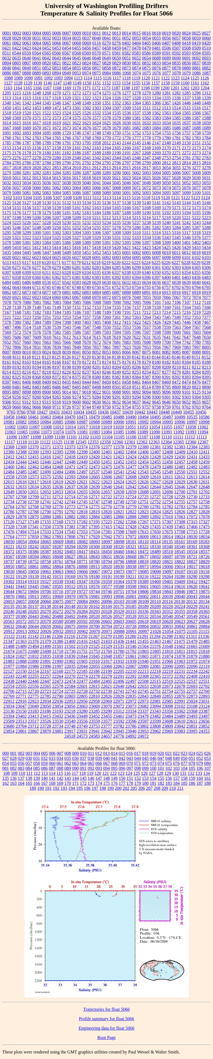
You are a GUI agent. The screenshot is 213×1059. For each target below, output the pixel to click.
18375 (21, 551)
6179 (76, 262)
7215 (176, 312)
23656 (204, 721)
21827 (21, 656)
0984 (106, 73)
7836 (46, 347)
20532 (143, 616)
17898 (69, 536)
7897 (116, 347)
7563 (176, 327)
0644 (66, 58)
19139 (33, 576)
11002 (10, 427)
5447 (46, 252)
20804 (143, 626)
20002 (143, 596)
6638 (176, 282)
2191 (126, 152)
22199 (106, 671)
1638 (196, 122)
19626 (191, 586)
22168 (57, 671)
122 (113, 773)
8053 (106, 352)
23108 (191, 706)
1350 (96, 103)
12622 (94, 482)
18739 (21, 561)
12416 (45, 457)
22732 (94, 691)
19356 (94, 581)
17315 (191, 521)
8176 (126, 362)
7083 (56, 302)
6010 (166, 252)
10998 (204, 422)
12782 (167, 506)
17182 (82, 521)
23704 (21, 726)
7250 (36, 317)
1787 (26, 142)
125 (136, 773)
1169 (66, 88)
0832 (146, 63)
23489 (179, 716)
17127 (21, 521)
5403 (206, 242)
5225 (16, 222)
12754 (167, 501)
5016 (66, 177)
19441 (8, 586)
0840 (6, 68)
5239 (156, 222)
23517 (33, 721)
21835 (45, 656)
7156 (126, 307)
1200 (165, 88)
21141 (21, 636)
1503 (96, 108)
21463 (155, 641)
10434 (78, 412)
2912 (96, 167)
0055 (156, 38)
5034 (26, 182)
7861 (106, 347)
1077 (166, 73)
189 (32, 788)
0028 (6, 38)
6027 (76, 257)
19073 (119, 571)
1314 (16, 98)
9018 (86, 392)
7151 (76, 307)
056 (21, 763)
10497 (167, 417)
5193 (176, 212)
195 (79, 788)
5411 (26, 247)
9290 (106, 397)
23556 (82, 721)
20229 (191, 606)
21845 (94, 656)
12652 (45, 491)
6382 (86, 277)
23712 (33, 726)
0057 (176, 38)
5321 (16, 237)
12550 (179, 472)
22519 (167, 681)
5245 (6, 227)
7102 (166, 302)
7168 (16, 312)
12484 (8, 472)
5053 (196, 182)
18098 (119, 541)
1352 (116, 103)
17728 (204, 531)
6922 (26, 297)
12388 (21, 452)
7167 (6, 312)
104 (184, 768)
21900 (57, 661)
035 (67, 758)
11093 (190, 432)
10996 (179, 422)
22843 (143, 696)
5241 (176, 222)
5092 (136, 192)
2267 (136, 152)
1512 (156, 108)
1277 (126, 93)
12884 (94, 516)
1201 (175, 88)
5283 (166, 227)
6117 (26, 262)
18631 (82, 556)
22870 (179, 696)
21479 (191, 641)
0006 (56, 33)
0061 (6, 43)
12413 (21, 457)
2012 (106, 142)
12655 (82, 491)
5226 (26, 222)
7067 (176, 297)
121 (105, 773)
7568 (206, 327)
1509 (126, 108)
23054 (57, 706)
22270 (69, 676)
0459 (116, 48)
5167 (136, 207)
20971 (106, 631)
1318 (56, 98)
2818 (16, 167)
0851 (36, 68)
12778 (118, 506)
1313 (6, 98)
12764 (8, 506)
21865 (143, 656)
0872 (116, 68)
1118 (126, 78)
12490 (45, 472)
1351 (106, 103)
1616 (26, 122)
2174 (206, 147)
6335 (96, 272)
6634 (146, 282)
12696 (167, 491)
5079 (6, 192)
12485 (21, 472)
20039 (167, 596)
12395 (57, 452)
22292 (130, 676)
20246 (8, 611)
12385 (204, 447)
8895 (6, 392)
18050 (9, 541)
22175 (69, 671)
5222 (196, 217)
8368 (36, 377)
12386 (8, 452)
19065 (70, 571)
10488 (118, 417)
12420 (94, 457)
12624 (118, 482)
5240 (166, 222)
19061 (45, 571)
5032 (6, 182)
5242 (186, 222)
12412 (8, 457)
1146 (47, 83)
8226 (66, 372)
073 (153, 763)
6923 (36, 297)
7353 (196, 317)
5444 (16, 252)
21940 (143, 661)
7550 (106, 327)
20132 (191, 601)
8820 (186, 387)
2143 (116, 142)
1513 (166, 108)
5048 (146, 182)
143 (67, 778)
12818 (82, 511)
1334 (156, 98)
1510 (136, 108)
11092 (178, 432)
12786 (8, 511)
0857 (96, 68)
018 (145, 753)
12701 (191, 491)
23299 (106, 711)
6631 (116, 282)
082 (13, 768)
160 (199, 778)
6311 (46, 272)
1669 (26, 127)
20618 (143, 621)
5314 (156, 232)
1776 (126, 137)
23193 (57, 711)
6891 (146, 292)
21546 (130, 646)
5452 (96, 252)
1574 (66, 118)
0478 (136, 48)
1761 (16, 137)
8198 (66, 367)
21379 (45, 641)
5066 (96, 187)
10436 (103, 412)
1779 (156, 137)
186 (192, 783)
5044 (106, 182)
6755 (146, 287)
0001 (6, 33)
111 (29, 773)
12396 (69, 452)
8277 (166, 372)
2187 (86, 152)
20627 (191, 621)
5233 (96, 222)
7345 (166, 317)
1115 (97, 78)
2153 (6, 147)
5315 (166, 232)
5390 (96, 242)
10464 (57, 417)
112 (37, 773)
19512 (69, 586)
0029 (16, 38)
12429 (167, 457)
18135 (167, 541)
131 (183, 773)
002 (21, 753)
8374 (66, 377)
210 (172, 788)
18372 (8, 551)
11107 (143, 437)
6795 (206, 287)
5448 (56, 252)
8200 (86, 367)
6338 (126, 272)
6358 (16, 277)
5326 (66, 237)
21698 (45, 651)
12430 (179, 457)
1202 (185, 88)
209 (164, 788)
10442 (139, 412)
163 (13, 783)
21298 (167, 636)
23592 (118, 721)
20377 (8, 616)
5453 (106, 252)
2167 (136, 147)
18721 (191, 556)
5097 (176, 192)
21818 (204, 651)
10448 (164, 412)
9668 (46, 407)
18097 (106, 541)
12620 (69, 482)
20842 (179, 626)
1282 (176, 93)
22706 (8, 691)
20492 (69, 616)
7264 (146, 317)
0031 (36, 38)
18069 (58, 541)
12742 (57, 501)
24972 (143, 736)
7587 (86, 332)
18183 (203, 541)
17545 (69, 531)
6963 (66, 297)
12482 (191, 467)
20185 (130, 606)
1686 (176, 127)
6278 (46, 267)
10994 (155, 422)
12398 (82, 452)
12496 (69, 472)
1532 (96, 113)
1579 (116, 118)
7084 (66, 302)
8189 (6, 367)
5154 (6, 207)
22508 (143, 681)
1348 (76, 103)
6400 (166, 277)
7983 (186, 347)
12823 (143, 511)
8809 (176, 387)
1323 (96, 98)
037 (83, 758)
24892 (130, 736)
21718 (57, 651)
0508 (186, 48)
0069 (86, 43)
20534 (155, 616)
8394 (196, 377)
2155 (26, 147)
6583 (76, 282)
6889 (136, 292)
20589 (69, 621)
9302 (176, 397)
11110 (166, 437)
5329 (96, 237)
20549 (191, 616)
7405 (96, 322)
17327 (204, 521)
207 (149, 788)
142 (60, 778)
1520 (26, 113)
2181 (56, 152)
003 (29, 753)
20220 (167, 606)
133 (199, 773)
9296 (146, 397)
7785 (206, 342)
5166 (126, 207)
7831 (36, 347)
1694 (36, 132)
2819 (26, 167)
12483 (204, 467)
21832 (33, 656)
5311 (146, 232)
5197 (6, 217)
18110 (143, 541)
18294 (69, 546)
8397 (6, 382)
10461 (33, 417)
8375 (76, 377)
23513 (21, 721)
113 (44, 773)
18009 (143, 536)
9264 (46, 397)
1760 (6, 137)
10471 (82, 417)
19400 (155, 581)
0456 (86, 48)
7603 (196, 332)
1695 (46, 132)
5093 (146, 192)
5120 (165, 197)
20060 (45, 601)
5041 (96, 182)
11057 (178, 427)
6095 (136, 257)
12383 (179, 447)
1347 (66, 103)
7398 (66, 322)
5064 (76, 187)
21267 (94, 636)
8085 (176, 352)
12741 (45, 501)
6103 (206, 257)
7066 (166, 297)
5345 (176, 237)
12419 (82, 457)
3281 (26, 172)
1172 (96, 88)
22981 (155, 701)
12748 (106, 501)
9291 (116, 397)
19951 (45, 596)
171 (75, 783)
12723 (118, 496)
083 (21, 768)
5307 (106, 232)
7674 (106, 342)
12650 (21, 491)
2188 (96, 152)
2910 (76, 167)
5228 (46, 222)
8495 (76, 387)
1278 (136, 93)
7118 (206, 302)
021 (168, 753)
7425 (146, 322)
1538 (146, 113)
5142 (166, 202)
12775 (94, 506)
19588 (118, 586)
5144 (186, 202)
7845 (66, 347)
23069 (94, 706)
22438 (8, 681)
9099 (176, 392)
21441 (130, 641)
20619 (155, 621)
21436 (118, 641)
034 (60, 758)
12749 (118, 501)
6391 (106, 277)
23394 (8, 716)
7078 (6, 302)
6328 (66, 272)
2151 (196, 142)
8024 (46, 352)
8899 (36, 392)
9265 (56, 397)
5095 (166, 192)
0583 (136, 53)
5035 (36, 182)
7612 (66, 337)
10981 (8, 422)
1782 (186, 137)
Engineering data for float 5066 (107, 1028)
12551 (191, 472)
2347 (146, 157)
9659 (6, 407)
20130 (179, 601)
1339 (206, 98)
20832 (155, 626)
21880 (204, 656)
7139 (26, 307)
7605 (6, 337)
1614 (6, 122)
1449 (206, 103)
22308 (143, 676)
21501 (57, 646)
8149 (186, 357)
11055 (166, 427)
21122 (9, 636)
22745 (143, 691)
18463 (130, 551)
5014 (46, 177)
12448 (69, 462)
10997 (191, 422)
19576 (94, 586)
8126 (66, 357)
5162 (86, 207)
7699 (156, 342)
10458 (8, 417)
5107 (57, 197)
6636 (156, 282)
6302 (166, 267)
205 (133, 788)
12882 (69, 516)
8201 (96, 367)
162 (5, 783)
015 (122, 753)
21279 (106, 636)
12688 (143, 491)
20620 (167, 621)
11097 (23, 437)
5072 (146, 187)
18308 (106, 546)
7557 (146, 327)
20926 (45, 631)
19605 (155, 586)
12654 (69, 491)
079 (199, 763)
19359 (106, 581)
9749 (96, 407)
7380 (16, 322)
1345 (46, 103)
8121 (36, 357)
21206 (57, 636)
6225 (156, 262)
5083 (46, 192)
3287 (86, 172)
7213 (156, 312)
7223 (26, 317)
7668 (76, 342)
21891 (45, 661)
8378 (86, 377)
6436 (196, 277)
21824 (8, 656)
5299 (26, 232)
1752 (136, 132)
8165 (46, 362)
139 (36, 778)
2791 (76, 162)
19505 (57, 586)
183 (168, 783)
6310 (36, 272)
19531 (82, 586)
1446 (186, 103)
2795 (106, 162)
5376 (196, 237)
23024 (191, 701)
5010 (6, 177)
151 (129, 778)
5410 (16, 247)
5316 (176, 232)
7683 (126, 342)
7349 (176, 317)
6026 (66, 257)
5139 (136, 202)
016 (129, 753)
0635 (16, 58)
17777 (21, 536)
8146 (176, 357)
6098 (166, 257)
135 (5, 778)
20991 (131, 631)
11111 (178, 437)
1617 (36, 122)
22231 (179, 671)
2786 (26, 162)
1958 (96, 142)
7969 (176, 347)
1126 (204, 78)
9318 (56, 402)
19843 (167, 591)
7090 (116, 302)
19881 (21, 596)
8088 (196, 352)
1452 (26, 108)
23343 (155, 711)
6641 (206, 282)
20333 (130, 611)
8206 (136, 367)
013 (106, 753)
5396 (136, 242)
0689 (166, 58)
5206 (46, 217)
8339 (26, 377)
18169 (191, 541)
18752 (33, 561)
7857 (96, 347)
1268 (46, 93)
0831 (136, 63)
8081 (156, 352)
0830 (126, 63)
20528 (130, 616)
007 (60, 753)
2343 (106, 157)
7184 (56, 312)
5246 (16, 227)
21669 (204, 646)
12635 (45, 486)
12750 (130, 501)
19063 (58, 571)
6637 (166, 282)
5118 (146, 197)
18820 (155, 561)
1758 (196, 132)
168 (52, 783)
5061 (46, 187)
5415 (66, 247)
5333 (136, 237)
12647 (191, 486)
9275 (86, 397)
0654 (146, 58)
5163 (96, 207)
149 (114, 778)
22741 (118, 691)
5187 (116, 212)
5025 (146, 177)
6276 (26, 267)
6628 (86, 282)
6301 (156, 267)
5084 (56, 192)
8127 (76, 357)
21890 (33, 661)
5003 (146, 172)
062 (67, 763)
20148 (69, 606)
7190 (116, 312)
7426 (156, 322)
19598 (130, 586)
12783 (179, 506)
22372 (167, 676)
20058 (33, 601)
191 (48, 788)
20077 (70, 601)
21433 (106, 641)
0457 (96, 48)
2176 (16, 152)
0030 (26, 38)
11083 (94, 432)
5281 (146, 227)
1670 (36, 127)
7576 (36, 332)
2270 (166, 152)
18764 (69, 561)
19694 (33, 591)
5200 (36, 217)
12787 (21, 511)
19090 (155, 571)
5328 (86, 237)
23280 (82, 711)
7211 (136, 312)
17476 (8, 531)
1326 (116, 98)
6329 (76, 272)
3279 (6, 172)
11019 (106, 427)
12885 (106, 516)
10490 (130, 417)
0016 (146, 33)
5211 (96, 217)
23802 (143, 726)
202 (126, 788)
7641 (166, 337)
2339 (66, 157)
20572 (21, 621)
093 (98, 768)
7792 (6, 347)
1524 (66, 113)
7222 (16, 317)
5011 (16, 177)
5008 (196, 172)
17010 (167, 516)
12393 (45, 452)
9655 (196, 402)
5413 (46, 247)
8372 (56, 377)
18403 (69, 551)
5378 (6, 242)
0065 (46, 43)
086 (44, 768)
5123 (195, 197)
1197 (135, 88)
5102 (7, 197)
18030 (191, 536)
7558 (156, 327)
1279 (146, 93)
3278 (206, 167)
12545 (155, 472)
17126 (8, 521)
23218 (69, 711)
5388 (76, 242)
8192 (16, 367)
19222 (155, 576)
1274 (96, 93)
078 (192, 763)
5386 (66, 242)
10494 (143, 417)
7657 (16, 342)
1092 (48, 78)
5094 (156, 192)
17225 (106, 521)
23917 (69, 731)
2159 (66, 147)
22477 (82, 681)
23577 (106, 721)
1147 (57, 83)
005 (44, 753)
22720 (33, 691)
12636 (57, 486)
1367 (166, 103)
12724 (130, 496)
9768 (31, 412)
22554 (8, 686)
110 (22, 773)
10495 (155, 417)
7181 (26, 312)
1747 (86, 132)
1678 (106, 127)
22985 (167, 701)
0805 (16, 63)
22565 (45, 686)
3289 (106, 172)
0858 (106, 68)
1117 (116, 78)
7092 (126, 302)
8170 (76, 362)
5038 (66, 182)
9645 (156, 402)
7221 (6, 317)
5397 (146, 242)
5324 (46, 237)
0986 (116, 73)
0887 (16, 73)
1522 (46, 113)
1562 (156, 113)
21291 (142, 636)
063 (75, 763)
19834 (155, 591)
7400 (76, 322)
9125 (196, 392)
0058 (186, 38)
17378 (57, 526)
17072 (191, 516)
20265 (33, 611)
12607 (118, 477)
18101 (131, 541)
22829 (118, 696)
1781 (176, 137)
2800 (156, 162)
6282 (86, 267)
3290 (116, 172)
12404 (130, 452)
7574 (26, 332)
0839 (206, 63)
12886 (118, 516)
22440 (21, 681)
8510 (126, 387)
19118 (204, 571)
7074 (196, 297)
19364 (118, 581)
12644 (155, 486)
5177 (26, 212)
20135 (8, 606)
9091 (126, 392)
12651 (33, 491)
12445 (33, 462)
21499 (45, 646)
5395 (126, 242)
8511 (136, 387)
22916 (21, 701)
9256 (16, 397)
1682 (136, 127)
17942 (106, 536)
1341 (16, 103)
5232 (86, 222)
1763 (36, 137)
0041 (106, 38)
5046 (126, 182)
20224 (179, 606)
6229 (196, 262)
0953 (76, 73)
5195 (196, 212)
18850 (8, 566)
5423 (146, 247)
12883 (82, 516)
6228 (186, 262)
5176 (16, 212)
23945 (118, 731)
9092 (136, 392)
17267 (143, 521)
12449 (82, 462)
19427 (204, 581)
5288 (206, 227)
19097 (167, 571)
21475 (179, 641)
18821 (167, 561)
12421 (106, 457)
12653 (57, 491)
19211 (130, 576)
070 (129, 763)
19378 (130, 581)
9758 (156, 407)
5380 (16, 242)
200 (118, 788)
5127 (26, 202)
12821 (118, 511)
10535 (191, 417)
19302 (8, 581)
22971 (118, 701)
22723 (45, 691)
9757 (146, 407)
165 (29, 783)
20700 (94, 626)
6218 (96, 262)
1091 (38, 78)
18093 (94, 541)
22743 (130, 691)
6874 (36, 292)
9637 (136, 402)
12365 (178, 442)
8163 (26, 362)
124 (129, 773)
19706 (45, 591)
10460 (21, 417)
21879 (191, 656)
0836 (186, 63)
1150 (86, 83)
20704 (106, 626)
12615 (8, 482)
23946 (130, 731)
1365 (146, 103)
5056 (6, 187)
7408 (106, 322)
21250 (81, 636)
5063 (66, 187)
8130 (96, 357)
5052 (186, 182)
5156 (26, 207)
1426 (176, 103)
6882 (76, 292)
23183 (33, 711)
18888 (82, 566)
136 (13, 778)
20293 (94, 611)
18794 (106, 561)
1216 (26, 93)
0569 (86, 53)
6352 (166, 272)
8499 (106, 387)
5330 (106, 237)
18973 (143, 566)
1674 (76, 127)
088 (60, 768)
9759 (166, 407)
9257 (26, 397)
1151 (96, 83)
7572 (16, 332)
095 (114, 768)
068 (114, 763)
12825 (167, 511)
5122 (185, 197)
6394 (136, 277)
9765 (11, 412)
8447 (96, 382)
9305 (206, 397)
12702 (204, 491)
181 (153, 783)
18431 (94, 551)
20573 (33, 621)
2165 (116, 147)
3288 (96, 172)
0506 (166, 48)
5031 (206, 177)
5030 (196, 177)
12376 (94, 447)
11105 (119, 437)
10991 (130, 422)
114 (52, 773)
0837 (196, 63)
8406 (26, 382)
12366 (190, 442)
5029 (186, 177)
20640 (21, 626)
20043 (191, 596)
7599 (166, 332)
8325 (16, 377)
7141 (46, 307)
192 (56, 788)
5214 (126, 217)
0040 (96, 38)
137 (21, 778)
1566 (196, 113)
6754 (136, 287)
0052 (126, 38)
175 (106, 783)
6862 (6, 292)
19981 (94, 596)
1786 (16, 142)
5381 (26, 242)
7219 (196, 312)
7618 (106, 337)
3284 (56, 172)
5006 (176, 172)
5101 (206, 192)
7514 (26, 327)
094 (106, 768)
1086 (196, 73)
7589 (96, 332)
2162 (86, 147)
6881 (66, 292)
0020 (176, 33)
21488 (8, 646)
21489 (21, 646)
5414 (56, 247)
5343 (166, 237)
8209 (166, 367)
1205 (6, 93)
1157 (155, 83)
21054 (167, 631)
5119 (155, 197)
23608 (167, 721)
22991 (179, 701)
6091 (96, 257)
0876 (156, 68)
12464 (45, 467)
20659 (45, 626)
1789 (46, 142)
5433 (196, 247)
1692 (16, 132)
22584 (69, 686)
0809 (36, 63)
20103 (119, 601)
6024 (46, 257)
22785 (45, 696)
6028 (86, 257)
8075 (146, 352)
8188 (206, 362)
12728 (167, 496)
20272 (57, 611)
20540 (167, 616)
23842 (179, 726)
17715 (191, 531)
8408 (36, 382)
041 (114, 758)
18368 (204, 546)
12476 (118, 467)
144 (75, 778)
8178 (136, 362)
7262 (126, 317)
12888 (130, 516)
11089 (142, 432)
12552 (204, 472)
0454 (66, 48)
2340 (76, 157)
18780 (94, 561)
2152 (206, 142)
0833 (156, 63)
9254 (6, 397)
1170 (76, 88)
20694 (82, 626)
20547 (179, 616)
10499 (179, 417)
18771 (82, 561)
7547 (86, 327)
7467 (206, 322)
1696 (56, 132)
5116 (136, 197)
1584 (166, 118)
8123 (46, 357)
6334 (86, 272)
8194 (36, 367)
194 (71, 788)
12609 (143, 477)
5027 (166, 177)
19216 (143, 576)
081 (5, 768)
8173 (96, 362)
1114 (87, 78)
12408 (167, 452)
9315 (46, 402)
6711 (36, 287)
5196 (206, 212)
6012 (186, 252)
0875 (146, 68)
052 (199, 758)
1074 (136, 73)
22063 (118, 666)
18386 (33, 551)
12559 (21, 477)
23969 (167, 731)
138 (29, 778)
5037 (56, 182)
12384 (191, 447)
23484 (167, 716)
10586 (204, 417)
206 (141, 788)
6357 (6, 277)
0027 (206, 33)
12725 (143, 496)
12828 (204, 511)
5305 (86, 232)
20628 (204, 621)
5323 (36, 237)
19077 (131, 571)
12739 (33, 501)
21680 (33, 651)
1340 (6, 103)
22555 (21, 686)
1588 (206, 118)
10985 (57, 422)
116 (67, 773)
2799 (146, 162)
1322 (86, 98)
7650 (206, 337)
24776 (118, 736)
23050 (45, 706)
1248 (36, 93)
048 (168, 758)
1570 (26, 118)
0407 (166, 43)
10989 (106, 422)
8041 (76, 352)
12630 (191, 482)
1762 (26, 137)
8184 (186, 362)
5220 (176, 217)
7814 (26, 347)
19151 (57, 576)
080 (207, 763)
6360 (36, 277)
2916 (136, 167)
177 (122, 783)
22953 (69, 701)
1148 (67, 83)
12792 (69, 511)
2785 (16, 162)
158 (184, 778)
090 (75, 768)
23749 (82, 726)
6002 (136, 252)
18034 (204, 536)
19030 (9, 571)
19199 (118, 576)
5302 (56, 232)
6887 (116, 292)
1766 (66, 137)
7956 (156, 347)
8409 (46, 382)
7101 (156, 302)
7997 (196, 347)
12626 (143, 482)
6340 (146, 272)
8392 (176, 377)
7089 (106, 302)
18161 (179, 541)
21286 (130, 636)
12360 (117, 442)
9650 (176, 402)
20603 (118, 621)
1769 (96, 137)
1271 (66, 93)
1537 (136, 113)
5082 (36, 192)
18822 (179, 561)
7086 (86, 302)
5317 (186, 232)
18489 (155, 551)
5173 (196, 207)
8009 (16, 352)
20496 (82, 616)
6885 (106, 292)
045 (145, 758)
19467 (45, 586)
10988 (94, 422)
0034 (66, 38)
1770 (106, 137)
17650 (155, 531)
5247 (26, 227)
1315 (26, 98)
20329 (118, 611)
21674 (8, 651)
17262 (118, 521)
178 (129, 783)
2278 (36, 157)
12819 (94, 511)
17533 (45, 531)
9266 (66, 397)
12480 (167, 467)
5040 (86, 182)
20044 (204, 596)
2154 (16, 147)
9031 (106, 392)
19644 (8, 591)
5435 (6, 252)
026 (207, 753)
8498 (96, 387)
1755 (166, 132)
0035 (76, 38)
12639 (94, 486)
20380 (21, 616)
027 (5, 758)
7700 (166, 342)
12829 (8, 516)
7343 (156, 317)
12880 (45, 516)
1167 (47, 88)
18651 (106, 556)
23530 (57, 721)
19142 (45, 576)
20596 (94, 621)
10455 (188, 412)
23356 (167, 711)
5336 (156, 237)
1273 (86, 93)
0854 (66, 68)
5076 (186, 187)
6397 (156, 277)
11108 (154, 437)
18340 (167, 546)
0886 (6, 73)
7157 (136, 307)
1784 (206, 137)
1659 (206, 122)
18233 (21, 546)
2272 (186, 152)
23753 (94, 726)
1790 (56, 142)
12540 (106, 472)
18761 (57, 561)
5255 (96, 227)
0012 (106, 33)
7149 (56, 307)
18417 (82, 551)
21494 (33, 646)
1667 (6, 127)
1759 (206, 132)
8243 (96, 372)
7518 (36, 327)
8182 (166, 362)
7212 (146, 312)
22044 (82, 666)
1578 (106, 118)
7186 (76, 312)
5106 (47, 197)
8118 (26, 357)
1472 (56, 108)
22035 (69, 666)
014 (114, 753)
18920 (106, 566)
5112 (96, 197)
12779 (130, 506)
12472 (82, 467)
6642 (6, 287)
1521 (36, 113)
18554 (191, 551)
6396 (146, 277)
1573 (56, 118)
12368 (8, 447)
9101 (186, 392)
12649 (8, 491)
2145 (136, 142)
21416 (82, 641)
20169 (106, 606)
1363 (126, 103)
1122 (165, 78)
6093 (116, 257)
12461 (21, 467)
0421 (6, 48)
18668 (130, 556)
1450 (6, 108)
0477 (126, 48)
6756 (156, 287)
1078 (176, 73)
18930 (118, 566)
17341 (33, 526)
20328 (106, 611)
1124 (185, 78)
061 (60, 763)
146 (91, 778)
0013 (116, 33)
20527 (118, 616)
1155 (136, 83)
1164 (17, 88)
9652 (186, 402)
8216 (26, 372)
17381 (69, 526)
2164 (106, 147)
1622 (76, 122)
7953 (146, 347)
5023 (126, 177)
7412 (116, 322)
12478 (143, 467)
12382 (167, 447)
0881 (196, 68)
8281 (186, 372)
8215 (16, 372)
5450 (76, 252)
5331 (116, 237)
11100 (59, 437)
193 (63, 788)
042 (122, 758)
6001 (126, 252)
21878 (179, 656)
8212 (196, 367)
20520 (94, 616)
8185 (196, 362)
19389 (143, 581)
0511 (6, 53)
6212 (86, 262)
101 (161, 768)
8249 (116, 372)
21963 (179, 661)
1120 (145, 78)
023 (184, 753)
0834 (166, 63)
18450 (106, 551)
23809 (167, 726)
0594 (196, 53)
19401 (167, 581)
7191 (126, 312)
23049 (33, 706)
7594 (116, 332)
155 (161, 778)
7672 (96, 342)
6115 (16, 262)
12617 (33, 482)
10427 (42, 412)
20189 (143, 606)
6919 (206, 292)
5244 (206, 222)
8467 (156, 382)
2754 (176, 157)
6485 (16, 282)
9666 (36, 407)
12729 (179, 496)
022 (176, 753)
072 (145, 763)
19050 (33, 571)
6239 (206, 262)
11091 (166, 432)
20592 (82, 621)
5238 (146, 222)
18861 (33, 566)
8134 (106, 357)
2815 (196, 162)
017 (137, 753)
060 (52, 763)
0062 (16, 43)
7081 (36, 302)
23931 (82, 731)
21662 (179, 646)
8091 (206, 352)
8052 (96, 352)
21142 (33, 636)
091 (83, 768)
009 (75, 753)
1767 (76, 137)
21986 (33, 666)
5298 (16, 232)
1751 (126, 132)
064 (83, 763)
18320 (118, 546)
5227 (36, 222)
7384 (36, 322)
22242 (204, 671)
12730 (191, 496)
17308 (179, 521)
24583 (94, 736)
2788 (46, 162)
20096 (106, 601)
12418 (69, 457)
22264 (57, 676)
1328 (136, 98)
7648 (196, 337)
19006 (167, 566)
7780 (196, 342)
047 (161, 758)
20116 (167, 601)
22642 (130, 686)
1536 (126, 113)
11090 (154, 432)
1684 (156, 127)
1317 (46, 98)
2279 (46, 157)
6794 (196, 287)
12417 (57, 457)
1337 (186, 98)
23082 (143, 706)
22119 (204, 666)
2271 (176, 152)
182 (161, 783)
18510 (167, 551)
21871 (155, 656)
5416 (76, 247)
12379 (130, 447)
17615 (143, 531)
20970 (94, 631)
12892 (155, 516)
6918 (196, 292)
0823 (76, 63)
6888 (126, 292)
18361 (191, 546)
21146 (45, 636)
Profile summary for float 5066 (106, 1018)
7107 (186, 302)
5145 (196, 202)
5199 (26, 217)
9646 (166, 402)
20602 (106, 621)
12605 (94, 477)
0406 (156, 43)
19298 (204, 576)
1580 (126, 118)
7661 (36, 342)
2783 (206, 157)
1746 (76, 132)
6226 (166, 262)
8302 (6, 377)
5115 (126, 197)
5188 (126, 212)
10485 (106, 417)
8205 (126, 367)
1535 (116, 113)
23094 (155, 706)
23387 (204, 711)
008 (67, 753)
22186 (94, 671)
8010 (26, 352)
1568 (6, 118)
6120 (46, 262)
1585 (176, 118)
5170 (166, 207)
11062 (202, 427)
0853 (56, 68)
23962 (155, 731)
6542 (66, 282)
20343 (155, 611)
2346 (136, 157)
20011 (155, 596)
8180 (156, 362)
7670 (86, 342)
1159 (175, 83)
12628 (167, 482)
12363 (154, 442)
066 (98, 763)
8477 (206, 382)
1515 (186, 108)
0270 (106, 43)
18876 (69, 566)
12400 (94, 452)
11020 (118, 427)
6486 (26, 282)
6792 (176, 287)
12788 (33, 511)
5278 (116, 227)
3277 (196, 167)
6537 (56, 282)
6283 (96, 267)
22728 (82, 691)
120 (98, 773)
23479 (143, 716)
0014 (126, 33)
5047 (136, 182)
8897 (16, 392)
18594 (33, 556)
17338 (21, 526)
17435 (155, 526)
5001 (126, 172)
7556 (136, 327)
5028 (176, 177)
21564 (143, 646)
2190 (116, 152)
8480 (6, 387)
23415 (45, 716)
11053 (142, 427)
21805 (155, 651)
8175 (116, 362)
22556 (33, 686)
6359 (26, 277)
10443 (152, 412)
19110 (192, 571)
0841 (16, 68)
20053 (9, 601)
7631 (146, 337)
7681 (116, 342)
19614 (167, 586)
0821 (56, 63)
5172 (186, 207)
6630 (106, 282)
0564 (36, 53)
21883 (8, 661)
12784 (191, 506)
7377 (206, 317)
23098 (167, 706)
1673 (66, 127)
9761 (176, 407)
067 (106, 763)
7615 (96, 337)
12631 (204, 482)
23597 (143, 721)
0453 (56, 48)
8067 (136, 352)
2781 (186, 157)
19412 (191, 581)
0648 (96, 58)
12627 (155, 482)
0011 (96, 33)
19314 (21, 581)
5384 (46, 242)
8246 (106, 372)
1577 (96, 118)
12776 (106, 506)
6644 (26, 287)
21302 (179, 636)
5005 (166, 172)
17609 (130, 531)
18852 (21, 566)
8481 (16, 387)
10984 (45, 422)
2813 (176, 162)
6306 (206, 267)
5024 (136, 177)
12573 (33, 477)
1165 (27, 88)
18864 (57, 566)
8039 (66, 352)
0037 (86, 38)
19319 (33, 581)
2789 (56, 162)
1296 (196, 93)
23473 (130, 716)
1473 (66, 108)
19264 (167, 576)
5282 (156, 227)
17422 (118, 526)
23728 (45, 726)
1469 (46, 108)
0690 (176, 58)
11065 (22, 432)
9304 (196, 397)
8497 (86, 387)
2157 (46, 147)
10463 (45, 417)
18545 (179, 551)
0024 (186, 33)
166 (36, 783)
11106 (131, 437)
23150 (21, 711)
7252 (56, 317)
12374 (82, 447)
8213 (206, 367)
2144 (126, 142)
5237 (136, 222)
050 (184, 758)
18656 (118, 556)
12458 (191, 462)
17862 (45, 536)
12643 (143, 486)
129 (167, 773)
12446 (45, 462)
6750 (96, 287)
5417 (86, 247)
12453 (130, 462)
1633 (156, 122)
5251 (66, 227)
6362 (56, 277)
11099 (47, 437)
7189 (106, 312)
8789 (156, 387)
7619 (116, 337)
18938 (130, 566)
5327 (76, 237)
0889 (36, 73)
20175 (118, 606)
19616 (179, 586)
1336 (176, 98)
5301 (46, 232)
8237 (86, 372)
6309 (26, 272)
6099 (176, 257)
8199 (76, 367)
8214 (6, 372)
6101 (186, 257)
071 (137, 763)
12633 (21, 486)
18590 (21, 556)
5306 (96, 232)
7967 (166, 347)
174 (98, 783)
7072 (186, 297)
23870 (45, 731)
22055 (94, 666)
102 (168, 768)
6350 (156, 272)
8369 (46, 377)
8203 (106, 367)
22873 (191, 696)
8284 (196, 372)
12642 (130, 486)
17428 (130, 526)
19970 (69, 596)
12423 (118, 457)
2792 (86, 162)
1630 (126, 122)
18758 (45, 561)
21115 (204, 631)
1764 (46, 137)
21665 (191, 646)
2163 (96, 147)
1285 (186, 93)
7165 (196, 307)
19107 (180, 571)
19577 (106, 586)
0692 (196, 58)
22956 (82, 701)
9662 (26, 407)
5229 (56, 222)
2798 (136, 162)
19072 (106, 571)
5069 (126, 187)
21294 (155, 636)
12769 (45, 506)
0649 (106, 58)
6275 (16, 267)
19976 (82, 596)
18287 (57, 546)
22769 (8, 696)
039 (98, 758)
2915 (126, 167)
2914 (116, 167)
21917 (106, 661)
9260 (36, 397)
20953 (70, 631)
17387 (82, 526)
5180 (56, 212)
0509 (196, 48)
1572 (46, 118)
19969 (57, 596)
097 (129, 768)
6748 (76, 287)
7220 (206, 312)
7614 (86, 337)
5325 (56, 237)
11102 (83, 437)
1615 (16, 122)
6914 (156, 292)
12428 (155, 457)
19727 (82, 591)
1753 (146, 132)
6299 (136, 267)
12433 (204, 457)
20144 (57, 606)
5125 (6, 202)
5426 (176, 247)
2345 (126, 157)
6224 (146, 262)
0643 (56, 58)
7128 (6, 307)
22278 (94, 676)
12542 (130, 472)
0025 (196, 33)
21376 (33, 641)
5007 (186, 172)
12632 (8, 486)
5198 (16, 217)
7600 (176, 332)
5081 (26, 192)
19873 (191, 591)
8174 (106, 362)
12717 (94, 496)
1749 (106, 132)
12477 (130, 467)
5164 (106, 207)
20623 (179, 621)
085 (36, 768)
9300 (156, 397)
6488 (36, 282)
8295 (206, 372)
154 (153, 778)
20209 (155, 606)
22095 (179, 666)
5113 (106, 197)
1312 (206, 93)
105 (192, 768)
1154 (126, 83)
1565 (186, 113)
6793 (186, 287)
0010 (86, 33)
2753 (166, 157)
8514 (146, 387)
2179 (36, 152)
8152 (206, 357)
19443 (21, 586)
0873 (126, 68)
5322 (26, 237)
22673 (167, 686)
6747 (66, 287)
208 (157, 788)
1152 (106, 83)
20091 (94, 601)
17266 (130, 521)
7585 (66, 332)
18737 (8, 561)
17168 (57, 521)
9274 (76, 397)
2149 (176, 142)
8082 (166, 352)
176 (114, 783)
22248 (21, 676)
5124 (205, 197)
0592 (176, 53)
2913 (106, 167)
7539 (56, 327)
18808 (130, 561)
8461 (136, 382)
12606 (106, 477)
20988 (119, 631)
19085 (143, 571)
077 (184, 763)
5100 (196, 192)
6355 (196, 272)
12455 (155, 462)
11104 (107, 437)
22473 (57, 681)
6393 (126, 277)
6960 (56, 297)
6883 (86, 292)
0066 (56, 43)
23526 (45, 721)
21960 (167, 661)
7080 (26, 302)
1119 (136, 78)
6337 (116, 272)
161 (207, 778)
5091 (126, 192)
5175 (6, 212)
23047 (21, 706)
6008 (156, 252)
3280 (16, 172)
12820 (106, 511)
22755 (179, 691)
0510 (206, 48)
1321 (76, 98)
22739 (106, 691)
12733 (204, 496)
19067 (94, 571)
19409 (179, 581)
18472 (143, 551)
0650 (116, 58)
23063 (82, 706)
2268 (146, 152)
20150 (82, 606)
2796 (116, 162)
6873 (26, 292)
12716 (82, 496)
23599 (155, 721)
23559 (94, 721)
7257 (86, 317)
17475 (204, 526)
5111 (87, 197)
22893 (204, 696)
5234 (106, 222)
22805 (82, 696)
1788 (36, 142)
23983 (179, 731)
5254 (86, 227)
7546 (76, 327)
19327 (45, 581)
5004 (156, 172)
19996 (118, 596)
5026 (156, 177)
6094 (126, 257)
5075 (176, 187)
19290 (191, 576)
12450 (94, 462)
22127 (8, 671)
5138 (126, 202)
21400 (69, 641)
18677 (143, 556)
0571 (106, 53)
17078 (204, 516)
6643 (16, 287)
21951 (155, 661)
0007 (66, 33)
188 (207, 783)
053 (207, 758)
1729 (66, 132)
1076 (156, 73)
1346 (56, 103)
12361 (129, 442)
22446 (33, 681)
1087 (206, 73)
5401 (186, 242)
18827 (191, 561)
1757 (186, 132)
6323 (56, 272)
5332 (126, 237)
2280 (56, 157)
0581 (116, 53)
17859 (33, 536)
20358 (191, 611)
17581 (106, 531)
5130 (46, 202)
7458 (196, 322)
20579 (45, 621)
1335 (166, 98)
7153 (96, 307)
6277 (36, 267)
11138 (69, 442)
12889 (143, 516)
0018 (156, 33)
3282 (36, 172)
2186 (76, 152)
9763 (196, 407)
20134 (203, 601)
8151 (196, 357)
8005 (206, 347)
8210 (176, 367)
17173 (69, 521)
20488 (57, 616)
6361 (46, 277)
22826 (106, 696)
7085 (76, 302)
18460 (118, 551)
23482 (155, 716)
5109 (77, 197)
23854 (8, 731)
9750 (106, 407)
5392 (116, 242)
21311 (191, 636)
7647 (186, 337)
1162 (204, 83)
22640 (118, 686)
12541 (118, 472)
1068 (126, 73)
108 (6, 773)
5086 (76, 192)
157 (176, 778)
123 (121, 773)
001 (13, 753)
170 (67, 783)
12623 (106, 482)
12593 (69, 477)
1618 (46, 122)
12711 (45, 496)
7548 (96, 327)
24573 (82, 736)
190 (40, 788)
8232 (76, 372)
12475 (106, 467)
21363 (21, 641)
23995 (191, 731)
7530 (46, 327)
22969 (106, 701)
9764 (206, 407)
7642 (176, 337)
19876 (8, 596)
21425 (94, 641)
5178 (36, 212)
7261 (116, 317)
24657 (106, 736)
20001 (130, 596)
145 (83, 778)
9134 (206, 392)
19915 (33, 596)
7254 (76, 317)
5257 (106, 227)
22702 (204, 686)
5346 (186, 237)
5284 (176, 227)
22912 (8, 701)
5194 (186, 212)
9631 (106, 402)
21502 (69, 646)
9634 (126, 402)
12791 (57, 511)
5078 (206, 187)
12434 (8, 462)
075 (168, 763)
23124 (204, 706)
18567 (8, 556)
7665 (56, 342)
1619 (56, 122)
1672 (56, 127)
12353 (93, 442)
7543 (66, 327)
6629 (96, 282)
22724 (57, 691)
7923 (126, 347)
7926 (136, 347)
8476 (196, 382)
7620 (126, 337)
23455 (106, 716)
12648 (204, 486)
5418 (96, 247)
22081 (155, 666)
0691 (186, 58)
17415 (106, 526)
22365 (155, 676)
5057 (16, 187)
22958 (94, 701)
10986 (69, 422)
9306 (6, 402)
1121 (155, 78)
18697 (167, 556)
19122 (8, 576)
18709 (179, 556)
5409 (6, 247)
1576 (86, 118)
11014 (70, 427)
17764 (8, 536)
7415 (126, 322)
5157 (36, 207)
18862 (45, 566)
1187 (115, 88)
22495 (106, 681)
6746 (56, 287)
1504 (106, 108)
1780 (166, 137)
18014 (167, 536)
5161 (76, 207)
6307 (6, 272)
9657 (206, 402)
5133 (76, 202)
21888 (21, 661)
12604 (82, 477)
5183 (86, 212)
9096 (166, 392)
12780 (143, 506)
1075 (146, 73)
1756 (176, 132)
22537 (191, 681)
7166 (206, 307)
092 (91, 768)
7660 (26, 342)
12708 (21, 496)
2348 (156, 157)
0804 (6, 63)
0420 (206, 43)
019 (153, 753)
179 (137, 783)
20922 (33, 631)
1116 (107, 78)
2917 (146, 167)
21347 (8, 641)
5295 (6, 232)
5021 (116, 177)
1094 (68, 78)
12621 (82, 482)
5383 (36, 242)
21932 (118, 661)
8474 (186, 382)
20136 (21, 606)
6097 (156, 257)
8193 (26, 367)
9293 (126, 397)
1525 (76, 113)
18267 (45, 546)
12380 (143, 447)
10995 (167, 422)
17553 (82, 531)
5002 (136, 172)
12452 (118, 462)
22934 (45, 701)
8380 (96, 377)
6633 (136, 282)
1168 (57, 88)
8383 (126, 377)
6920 (6, 297)
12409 (179, 452)
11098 (35, 437)
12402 (118, 452)
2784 (6, 162)
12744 (69, 501)
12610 (155, 477)
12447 (57, 462)
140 (44, 778)
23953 (143, 731)
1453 (36, 108)
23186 (45, 711)
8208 (156, 367)
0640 (26, 58)
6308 (16, 272)
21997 (57, 666)
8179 (146, 362)
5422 (136, 247)
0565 (46, 53)
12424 (130, 457)
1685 (166, 127)
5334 (146, 237)
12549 (167, 472)
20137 (33, 606)
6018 (196, 252)
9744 (86, 407)
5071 (136, 187)
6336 (106, 272)
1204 (205, 88)
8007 (6, 352)
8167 (66, 362)
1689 (206, 127)
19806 (143, 591)
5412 (36, 247)
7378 (6, 322)
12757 (191, 501)
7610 (46, 337)
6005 (146, 252)
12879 (33, 516)
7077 (206, 297)
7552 (116, 327)
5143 (176, 202)
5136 (106, 202)
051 (192, 758)
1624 (96, 122)
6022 (26, 257)
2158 (56, 147)
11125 (57, 442)
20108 (131, 601)
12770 (57, 506)
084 (29, 768)
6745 (46, 287)
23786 (130, 726)
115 (60, 773)
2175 (6, 152)
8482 (26, 387)
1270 (56, 93)
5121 (175, 197)
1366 (156, 103)
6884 (96, 292)
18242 (33, 546)
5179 (46, 212)
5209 (76, 217)
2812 (166, 162)
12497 (82, 472)
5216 (146, 217)
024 (192, 753)
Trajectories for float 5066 (106, 1009)
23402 (21, 716)
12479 (155, 467)
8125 (56, 357)
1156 (145, 83)
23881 (57, 731)
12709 (33, 496)
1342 (26, 103)
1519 (16, 113)
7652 (6, 342)
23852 (204, 726)
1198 (145, 88)
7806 (16, 347)
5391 (106, 242)
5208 (66, 217)
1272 (76, 93)
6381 (76, 277)
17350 (45, 526)
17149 (33, 521)
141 (52, 778)
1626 (116, 122)
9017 (76, 392)
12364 (166, 442)
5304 (76, 232)
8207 (146, 367)
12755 (179, 501)
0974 (86, 73)
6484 (6, 282)
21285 (118, 636)
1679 (116, 127)
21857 (118, 656)
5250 (56, 227)
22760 (204, 691)
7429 (166, 322)
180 (145, 783)
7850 (86, 347)
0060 (206, 38)
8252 (126, 372)
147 (98, 778)
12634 (33, 486)
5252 (76, 227)
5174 (206, 207)
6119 (36, 262)
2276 (16, 157)
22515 (155, 681)
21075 (180, 631)
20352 (167, 611)
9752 (116, 407)
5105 (37, 197)
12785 (204, 506)
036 (75, 758)
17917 (82, 536)
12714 (69, 496)
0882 (206, 68)
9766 (21, 412)
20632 (8, 626)
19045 (21, 571)
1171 (86, 88)
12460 (8, 467)
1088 (8, 78)
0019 (166, 33)
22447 (45, 681)
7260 (106, 317)
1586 (186, 118)
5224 (6, 222)
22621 (106, 686)
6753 (126, 287)
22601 (82, 686)
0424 (36, 48)
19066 (82, 571)
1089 (18, 78)
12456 (167, 462)
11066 (34, 432)
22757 (191, 691)
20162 (94, 606)
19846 (179, 591)
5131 (56, 202)
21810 (167, 651)
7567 (196, 327)
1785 (6, 142)
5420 (116, 247)
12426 (143, 457)
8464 (146, 382)
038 (91, 758)
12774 (82, 506)
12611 (167, 477)
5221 (186, 217)
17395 (94, 526)
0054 (146, 38)
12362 (142, 442)
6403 (186, 277)
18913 (94, 566)
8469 (166, 382)
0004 (36, 33)
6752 (116, 287)
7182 (36, 312)
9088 (116, 392)
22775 (33, 696)
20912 (9, 631)
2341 (86, 157)
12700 (179, 491)
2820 (36, 167)
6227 (176, 262)
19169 (69, 576)
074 (161, 763)
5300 (36, 232)
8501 (116, 387)
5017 (76, 177)
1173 (106, 88)
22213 (143, 671)
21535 (118, 646)
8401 (16, 382)
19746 (106, 591)
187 (199, 783)
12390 (33, 452)
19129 (21, 576)
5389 (86, 242)
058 (36, 763)
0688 (156, 58)
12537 (94, 472)
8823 (196, 387)
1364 (136, 103)
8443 (76, 382)
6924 (46, 297)
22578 (57, 686)
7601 (186, 332)
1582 (146, 118)
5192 (166, 212)
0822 (66, 63)
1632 (146, 122)
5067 (106, 187)
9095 (156, 392)
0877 (166, 68)
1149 (77, 83)
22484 (94, 681)
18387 (45, 551)
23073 (130, 706)
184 (176, 783)
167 (44, 783)
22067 (130, 666)
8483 (36, 387)
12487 (33, 472)
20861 (191, 626)
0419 (196, 43)
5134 (86, 202)
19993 (106, 596)
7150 (66, 307)
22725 (69, 691)
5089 (106, 192)
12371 (45, 447)
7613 (76, 337)
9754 (126, 407)
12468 (57, 467)
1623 (86, 122)
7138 (16, 307)
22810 (94, 696)
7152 (86, 307)
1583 (156, 118)
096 (122, 768)
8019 (36, 352)
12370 (33, 447)
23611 (191, 721)
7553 (126, 327)
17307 (167, 521)
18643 (94, 556)
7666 (66, 342)
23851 (191, 726)
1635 (176, 122)
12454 (143, 462)
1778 (146, 137)
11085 (118, 432)
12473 (94, 467)
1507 (116, 108)
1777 (136, 137)
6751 (106, 287)
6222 (126, 262)
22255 (33, 676)
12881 (57, 516)
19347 (82, 581)
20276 (69, 611)
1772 (116, 137)
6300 (146, 267)
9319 (66, 402)
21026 (155, 631)
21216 (69, 636)
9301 (166, 397)
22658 (155, 686)
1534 (106, 113)
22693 (191, 686)
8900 (46, 392)
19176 (82, 576)
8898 (26, 392)
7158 (146, 307)
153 (145, 778)
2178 (26, 152)
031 (36, 758)
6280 (66, 267)
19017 (191, 566)
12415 (33, 457)
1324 (106, 98)
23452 (94, 716)
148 (106, 778)
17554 (94, 531)
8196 (46, 367)
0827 (96, 63)
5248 (36, 227)
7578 (46, 332)
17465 (179, 526)
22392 (179, 676)
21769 (106, 651)
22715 (21, 691)
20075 (58, 601)
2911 (86, 167)
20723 (118, 626)
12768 (33, 506)
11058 (190, 427)
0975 (96, 73)
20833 (167, 626)
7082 (46, 302)
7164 (186, 307)
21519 (82, 646)
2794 (96, 162)
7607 (26, 337)
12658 (118, 491)
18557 (204, 551)
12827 (191, 511)
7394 (56, 322)
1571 (36, 118)
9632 (116, 402)
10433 (66, 412)
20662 (57, 626)
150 (122, 778)
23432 (57, 716)
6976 (126, 297)
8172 (86, 362)
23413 (33, 716)
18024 (179, 536)
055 (13, 763)
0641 (36, 58)
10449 (176, 412)
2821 (46, 167)
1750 (116, 132)
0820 (46, 63)
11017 (82, 427)
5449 (66, 252)
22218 (155, 671)
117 (75, 773)
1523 (56, 113)
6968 (86, 297)
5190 (146, 212)
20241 (204, 606)
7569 (6, 332)
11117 (9, 442)
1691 (6, 132)
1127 (8, 83)
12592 (57, 477)
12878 (21, 516)
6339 (136, 272)
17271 (155, 521)
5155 (16, 207)
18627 (69, 556)
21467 (167, 641)
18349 (179, 546)
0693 (206, 58)
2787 (36, 162)
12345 (81, 442)
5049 (156, 182)
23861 (21, 731)
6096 (146, 257)
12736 (21, 501)
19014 (179, 566)
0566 (56, 53)
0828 (106, 63)
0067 (66, 43)
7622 (136, 337)
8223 (56, 372)
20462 (45, 616)
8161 (6, 362)
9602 (86, 402)
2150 (186, 142)
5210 (86, 217)
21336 (203, 636)
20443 (33, 616)
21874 (167, 656)
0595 (206, 53)
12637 (69, 486)
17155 (45, 521)
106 (199, 768)
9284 (96, 397)
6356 (206, 272)
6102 (196, 257)
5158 (46, 207)
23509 (8, 721)
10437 (115, 412)
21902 (69, 661)
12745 (82, 501)
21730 (69, 651)
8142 (136, 357)
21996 (45, 666)
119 (90, 773)
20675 (69, 626)
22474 (69, 681)
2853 (56, 167)
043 (129, 758)
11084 (106, 432)
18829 (204, 561)
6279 (56, 267)
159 (192, 778)
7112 (196, 302)
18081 (70, 541)
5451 (86, 252)
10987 (82, 422)
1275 (106, 93)
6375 (66, 277)
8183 (176, 362)
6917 (186, 292)
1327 (126, 98)
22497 (130, 681)
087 (52, 768)
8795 (166, 387)
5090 (116, 192)
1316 (36, 98)
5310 (136, 232)
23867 (33, 731)
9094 (146, 392)
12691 (155, 491)
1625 (106, 122)
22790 (57, 696)
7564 (186, 327)
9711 (56, 407)
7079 (16, 302)
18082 (82, 541)
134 (206, 773)
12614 (204, 477)
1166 (37, 88)
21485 (204, 641)
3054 (166, 167)
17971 (118, 536)
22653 (143, 686)
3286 (76, 172)
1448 (196, 103)
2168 (146, 147)
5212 (106, 217)
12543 (143, 472)
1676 (86, 127)
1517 (206, 108)
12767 (21, 506)
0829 (116, 63)
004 (36, 753)
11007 (34, 427)
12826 (179, 511)
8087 (186, 352)
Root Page (106, 1037)
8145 (166, 357)
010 (83, 753)
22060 (106, 666)
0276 (116, 43)
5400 (176, 242)
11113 (201, 437)
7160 (166, 307)
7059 (156, 297)
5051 (176, 182)
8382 (116, 377)
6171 (56, 262)
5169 (156, 207)
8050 (86, 352)
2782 (196, 157)
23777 (106, 726)
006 (52, 753)
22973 (143, 701)
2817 (6, 167)
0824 (86, 63)
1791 (66, 142)
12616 (21, 482)
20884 (204, 626)
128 (160, 773)
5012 (26, 177)
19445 (33, 586)
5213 (116, 217)
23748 (69, 726)
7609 (36, 337)
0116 (96, 43)
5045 (116, 182)
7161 (176, 307)
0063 (26, 43)
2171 (176, 147)
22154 (33, 671)
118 (82, 773)
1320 (66, 98)
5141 (156, 202)
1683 (146, 127)
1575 (76, 118)
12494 (57, 472)
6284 (106, 267)
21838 (57, 656)
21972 (191, 661)
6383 (96, 277)
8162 (16, 362)
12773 (69, 506)
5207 (56, 217)
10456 (200, 412)
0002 (16, 33)
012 (98, 753)
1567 (206, 113)
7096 (146, 302)
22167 (45, 671)
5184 (96, 212)
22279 (106, 676)
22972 (130, 701)
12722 (106, 496)
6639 (186, 282)
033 (52, 758)
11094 (202, 432)
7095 (136, 302)
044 (137, 758)
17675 (167, 531)
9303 (186, 397)
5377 (206, 237)
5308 (116, 232)
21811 (179, 651)
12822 (130, 511)
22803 (69, 696)
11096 (11, 437)
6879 (56, 292)
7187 (86, 312)
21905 (82, 661)
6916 (176, 292)
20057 (21, 601)
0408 (176, 43)
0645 (76, 58)
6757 (166, 287)
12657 (106, 491)
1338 (196, 98)
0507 (176, 48)
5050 (166, 182)
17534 (57, 531)
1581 (136, 118)
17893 (57, 536)
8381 (106, 377)
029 (21, 758)
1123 (175, 78)
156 (168, 778)
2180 (46, 152)
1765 (56, 137)
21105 (192, 631)
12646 (179, 486)
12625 (130, 482)
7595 (126, 332)
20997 (143, 631)
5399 (166, 242)
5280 (136, 227)
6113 (6, 262)
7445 (176, 322)
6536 (46, 282)
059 (44, 763)
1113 (78, 78)
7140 (36, 307)
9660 (16, 407)
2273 (196, 152)
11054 (154, 427)
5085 (66, 192)
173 (91, 783)
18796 (118, 561)
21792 (130, 651)
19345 (69, 581)
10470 (69, 417)
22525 (179, 681)
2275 (6, 157)
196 (87, 788)
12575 (45, 477)
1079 (186, 73)
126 (144, 773)
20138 (45, 606)
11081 (82, 432)
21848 (106, 656)
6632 (126, 282)
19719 (69, 591)
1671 (46, 127)
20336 (143, 611)
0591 (166, 53)
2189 (106, 152)
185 (184, 783)
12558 (8, 477)
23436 (69, 716)
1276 (116, 93)
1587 (196, 118)
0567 (66, 53)
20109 (143, 601)
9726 (66, 407)
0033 (56, 38)
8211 (186, 367)
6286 (126, 267)
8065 (116, 352)
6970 (96, 297)
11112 (189, 437)
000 (5, 753)
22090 (167, 666)
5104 (27, 197)
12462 (33, 467)
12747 (94, 501)
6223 (136, 262)
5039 (76, 182)
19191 (106, 576)
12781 (155, 506)
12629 (179, 482)
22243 (8, 676)
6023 (36, 257)
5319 (206, 232)
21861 (130, 656)
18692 (155, 556)
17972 (130, 536)
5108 (67, 197)
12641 (118, 486)
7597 (146, 332)
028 (13, 758)
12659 (130, 491)
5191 (156, 212)
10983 (33, 422)
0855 (76, 68)
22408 (191, 676)
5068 (116, 187)
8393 (186, 377)
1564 (176, 113)
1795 (86, 142)
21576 (155, 646)
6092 (106, 257)
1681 (126, 127)
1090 (28, 78)
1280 (156, 93)
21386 (57, 641)
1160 (185, 83)
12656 (94, 491)
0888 (26, 73)
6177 (66, 262)
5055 (206, 182)
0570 (96, 53)
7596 (136, 332)
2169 (156, 147)
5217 (156, 217)
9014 (66, 392)
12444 (21, 462)
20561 (204, 616)
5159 (56, 207)
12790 (45, 511)
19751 (118, 591)
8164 (36, 362)
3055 (176, 167)
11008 (46, 427)
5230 (66, 222)
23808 (155, 726)
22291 (118, 676)
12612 (179, 477)
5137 (116, 202)
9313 (36, 402)
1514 (176, 108)
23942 (106, 731)
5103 (17, 197)
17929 (94, 536)
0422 (16, 48)
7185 (66, 312)
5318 (196, 232)
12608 (130, 477)
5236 (126, 222)
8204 (116, 367)
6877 (46, 292)
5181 (66, 212)
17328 (8, 526)
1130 (37, 83)
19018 (204, 566)
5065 (86, 187)
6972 (106, 297)
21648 (167, 646)
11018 (94, 427)
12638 (82, 486)
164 (21, 783)
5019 (96, 177)
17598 (118, 531)
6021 (16, 257)
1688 (196, 127)
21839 (69, 656)
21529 (106, 646)
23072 (118, 706)
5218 (166, 217)
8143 (146, 357)
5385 (56, 242)
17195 (94, 521)
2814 (186, 162)
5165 (116, 207)
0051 (116, 38)
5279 (126, 227)
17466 (191, 526)
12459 (204, 462)
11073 (46, 432)
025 (199, 753)
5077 (196, 187)
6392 (116, 277)
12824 (155, 511)
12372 (57, 447)
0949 (66, 73)
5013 (36, 177)
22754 (167, 691)
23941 (94, 731)
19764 (130, 591)
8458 (126, 382)
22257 (45, 676)
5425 (166, 247)
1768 (86, 137)
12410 (191, 452)
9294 (136, 397)
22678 (179, 686)
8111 (16, 357)
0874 (136, 68)
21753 (94, 651)
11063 (10, 432)
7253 (66, 317)
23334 (130, 711)
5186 (106, 212)
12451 (106, 462)
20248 (21, 611)
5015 (56, 177)
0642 (46, 58)
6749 (86, 287)
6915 (166, 292)
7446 (186, 322)
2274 (206, 152)
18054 (21, 541)
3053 (156, 167)
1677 (96, 127)
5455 (116, 252)
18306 (94, 546)
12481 (179, 467)
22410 (204, 676)
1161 (195, 83)
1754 (156, 132)
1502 (86, 108)
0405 (146, 43)
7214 (166, 312)
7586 (76, 332)
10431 (54, 412)
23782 (118, 726)
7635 (156, 337)
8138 (116, 357)
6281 (76, 267)
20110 (155, 601)
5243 (196, 222)
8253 (136, 372)
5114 (116, 197)
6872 (16, 292)
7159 (156, 307)
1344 (36, 103)
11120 (33, 442)
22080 (143, 666)
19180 (94, 576)
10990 (118, 422)
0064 (36, 43)
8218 (46, 372)
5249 (46, 227)
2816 (206, 162)
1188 (125, 88)
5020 (106, 177)
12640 (106, 486)
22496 (118, 681)
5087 (86, 192)
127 (152, 773)
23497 (204, 716)
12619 (57, 482)
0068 (76, 43)
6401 (176, 277)
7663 (46, 342)
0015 (136, 33)
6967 (76, 297)
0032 (46, 38)
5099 (186, 192)
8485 (46, 387)
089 (67, 768)
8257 (156, 372)
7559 (166, 327)
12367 (203, 442)
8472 (176, 382)
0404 (136, 43)
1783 (196, 137)
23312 (118, 711)
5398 (156, 242)
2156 (36, 147)
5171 (176, 207)
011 (91, 753)
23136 (8, 711)
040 (106, 758)
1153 (116, 83)
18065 (45, 541)
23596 (130, 721)
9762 (186, 407)
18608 (57, 556)
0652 (136, 58)
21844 (82, 656)
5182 (76, 212)
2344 (116, 157)
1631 (136, 122)
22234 (191, 671)
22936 (57, 701)
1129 (28, 83)
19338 (57, 581)
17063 (179, 516)
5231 (76, 222)
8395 (206, 377)
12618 (45, 482)
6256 (6, 267)
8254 (146, 372)
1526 (86, 113)
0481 (156, 48)
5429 (186, 247)
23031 (204, 701)
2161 (76, 147)
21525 (94, 646)
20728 (130, 626)
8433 (56, 382)
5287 (196, 227)
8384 (136, 377)
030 (29, 758)
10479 (94, 417)
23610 (179, 721)
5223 (206, 217)
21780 (118, 651)
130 (175, 773)
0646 (86, 58)
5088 (96, 192)
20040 (179, 596)
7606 (16, 337)
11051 (130, 427)
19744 (94, 591)
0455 (76, 48)
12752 (155, 501)
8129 (86, 357)
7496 (16, 327)
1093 (58, 78)
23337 (143, 711)
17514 (33, 531)
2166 (126, 147)
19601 (143, 586)
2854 (66, 167)
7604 (206, 332)
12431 (191, 457)
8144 (156, 357)
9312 (26, 402)
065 (91, 763)
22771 (21, 696)
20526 (106, 616)
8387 (146, 377)
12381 (155, 447)
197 (95, 788)
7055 (146, 297)
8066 (126, 352)
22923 (33, 701)
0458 (106, 48)
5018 (86, 177)
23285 (94, 711)
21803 (143, 651)
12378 (118, 447)
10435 (91, 412)
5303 (66, 232)
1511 (146, 108)
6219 (106, 262)
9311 (16, 402)
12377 (106, 447)
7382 (26, 322)
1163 (8, 88)
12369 (21, 447)
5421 (126, 247)
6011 (176, 252)
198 (102, 788)
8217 (36, 372)
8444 (86, 382)
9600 (76, 402)
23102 (179, 706)
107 (207, 768)
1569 (16, 118)
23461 (118, 716)
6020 (6, 257)
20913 (21, 631)
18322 (143, 546)
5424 (156, 247)
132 (191, 773)
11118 (21, 442)
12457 (179, 462)
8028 (56, 352)
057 (29, 763)
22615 (94, 686)
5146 (206, 202)
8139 (126, 357)
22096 (191, 666)
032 (44, 758)
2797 (126, 162)
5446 (36, 252)
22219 (167, 671)
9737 (76, 407)
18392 (57, 551)
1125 (195, 78)
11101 (71, 437)
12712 (57, 496)
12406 (143, 452)
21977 (8, 666)
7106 (176, 302)
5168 (146, 207)
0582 (126, 53)
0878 (176, 68)
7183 (46, 312)
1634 (166, 122)
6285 (116, 267)
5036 (46, 182)
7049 (136, 297)
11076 (70, 432)
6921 (16, 297)
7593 (106, 332)
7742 (186, 342)
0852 (46, 68)
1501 (76, 108)
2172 (186, 147)
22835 (130, 696)
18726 (204, 556)
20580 (57, 621)
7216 (186, 312)
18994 (155, 566)
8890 (206, 387)
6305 (196, 267)
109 (14, 773)
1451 (16, 108)
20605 (130, 621)
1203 (195, 88)
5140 (146, 202)
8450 (106, 382)
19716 (57, 591)
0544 (16, 53)
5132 (66, 202)
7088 (96, 302)
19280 (179, 576)
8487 (66, 387)
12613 (191, 477)
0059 (196, 38)
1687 (186, 127)
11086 (130, 432)
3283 (46, 172)
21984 (21, 666)
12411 (204, 452)
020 (161, 753)
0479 (146, 48)
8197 (56, 367)
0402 (126, 43)
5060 (36, 187)
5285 (186, 227)
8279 (176, 372)
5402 (196, 242)
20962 (82, 631)
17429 (143, 526)
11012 (58, 427)
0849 (26, 68)
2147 (156, 142)
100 (153, 768)
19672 (21, 591)
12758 (204, 501)
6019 (206, 252)
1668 (16, 127)
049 (176, 758)
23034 (8, 706)
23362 (179, 711)
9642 (146, 402)
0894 (56, 73)
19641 (204, 586)
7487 (6, 327)
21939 (130, 661)
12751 (143, 501)
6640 (196, 282)
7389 (46, 322)
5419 (106, 247)
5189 (136, 212)
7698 (146, 342)
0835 (176, 63)
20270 (45, 611)
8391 (166, 377)
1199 (155, 88)
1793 (76, 142)
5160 (66, 207)
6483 (206, 277)
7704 (176, 342)
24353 (204, 731)
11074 (58, 432)
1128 (18, 83)
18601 (45, 556)
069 (122, 763)
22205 (118, 671)
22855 (167, 696)
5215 (136, 217)
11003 (22, 427)
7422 (136, 322)
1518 (6, 113)
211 (180, 788)
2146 (146, 142)
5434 (206, 247)
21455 (143, 641)
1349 (86, 103)
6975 (116, 297)
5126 (16, 202)
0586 (146, 53)
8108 (6, 357)
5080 (16, 192)
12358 (105, 442)
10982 (21, 422)
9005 (56, 392)
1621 (66, 122)
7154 (106, 307)
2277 (26, 157)
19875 (204, 591)
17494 (21, 531)
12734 (8, 501)
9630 (96, 402)
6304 (186, 267)
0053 (136, 38)
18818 (143, 561)
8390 (156, 377)
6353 (176, 272)
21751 (82, 651)
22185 (82, 671)
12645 (167, 486)
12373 (69, 447)
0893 (46, 73)
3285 (66, 172)
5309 (126, 232)
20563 (8, 621)
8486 (56, 387)
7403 (86, 322)
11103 (95, 437)
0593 (186, 53)
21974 (204, 661)
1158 (165, 83)
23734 (57, 726)
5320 (6, 237)
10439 (127, 412)
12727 (155, 496)
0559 (26, 53)
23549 (69, 721)
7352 (186, 317)
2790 (66, 162)
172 (83, 783)
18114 (155, 541)
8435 (66, 382)
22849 (155, 696)
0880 (186, 68)
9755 (136, 407)
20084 (82, 601)
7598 (156, 332)
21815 (191, 651)
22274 (82, 676)
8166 (56, 362)
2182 (66, 152)
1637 (186, 122)
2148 (166, 142)
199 (110, 788)
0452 (46, 48)
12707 (8, 496)
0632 (6, 58)
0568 (76, 53)
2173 (196, 147)
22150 (21, 671)
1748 (96, 132)
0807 (26, 63)
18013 (155, 536)
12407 (155, 452)
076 (176, 763)
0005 (46, 33)
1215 (16, 93)
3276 (186, 167)
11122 (45, 442)
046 (153, 758)
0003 (26, 33)
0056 (166, 38)
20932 (58, 631)
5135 (96, 202)
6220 (116, 262)
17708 (179, 531)
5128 (36, 202)
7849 (76, 347)
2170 (166, 147)
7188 (96, 312)
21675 (21, 651)
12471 (69, 467)
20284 (82, 611)
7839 (56, 347)
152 (137, 778)
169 (60, 783)
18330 (155, 546)
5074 (166, 187)
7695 (136, 342)
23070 (106, 706)
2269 (156, 152)
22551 (204, 681)
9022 (96, 392)
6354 (186, 272)
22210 (130, 671)
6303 (176, 267)
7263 (136, 317)
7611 (56, 337)
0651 (126, 58)
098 (137, 768)
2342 (96, 157)
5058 (26, 187)
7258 (96, 317)
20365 (204, 611)
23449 (82, 716)
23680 (8, 726)
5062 (56, 187)
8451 (116, 382)
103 (176, 768)
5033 (16, 182)
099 (145, 768)
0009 (76, 33)
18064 (33, 541)
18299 (82, 546)
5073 (156, 187)
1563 (166, 113)
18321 (130, 546)
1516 (196, 108)
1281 (166, 93)
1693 (26, 132)
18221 (8, 546)
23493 (191, 716)
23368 (191, 711)
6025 (56, 257)
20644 (33, 626)
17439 (167, 526)
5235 (116, 222)
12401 (106, 452)
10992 (143, 422)
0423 (26, 48)
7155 (116, 307)
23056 (69, 706)
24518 (69, 736)
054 (5, 763)
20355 (179, 611)
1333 (146, 98)
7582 (56, 332)
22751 (155, 691)
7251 (46, 317)
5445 (26, 252)
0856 (86, 68)
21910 (94, 661)
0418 (186, 43)
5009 (206, 172)
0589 (156, 53)
